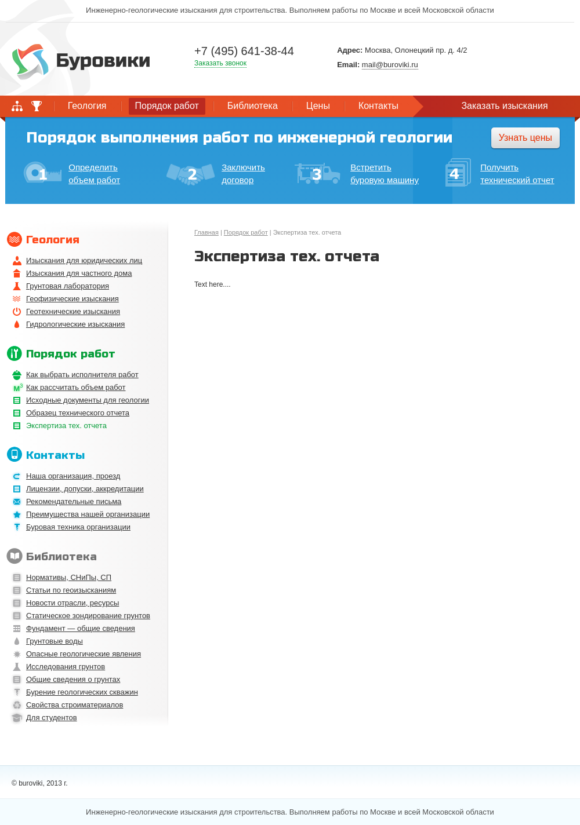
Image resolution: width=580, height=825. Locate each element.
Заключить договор (215, 173)
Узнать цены (525, 138)
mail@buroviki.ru (390, 64)
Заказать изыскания (504, 106)
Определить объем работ (71, 173)
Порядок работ (246, 232)
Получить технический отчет (499, 174)
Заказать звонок (220, 63)
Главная (206, 232)
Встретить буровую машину (357, 173)
